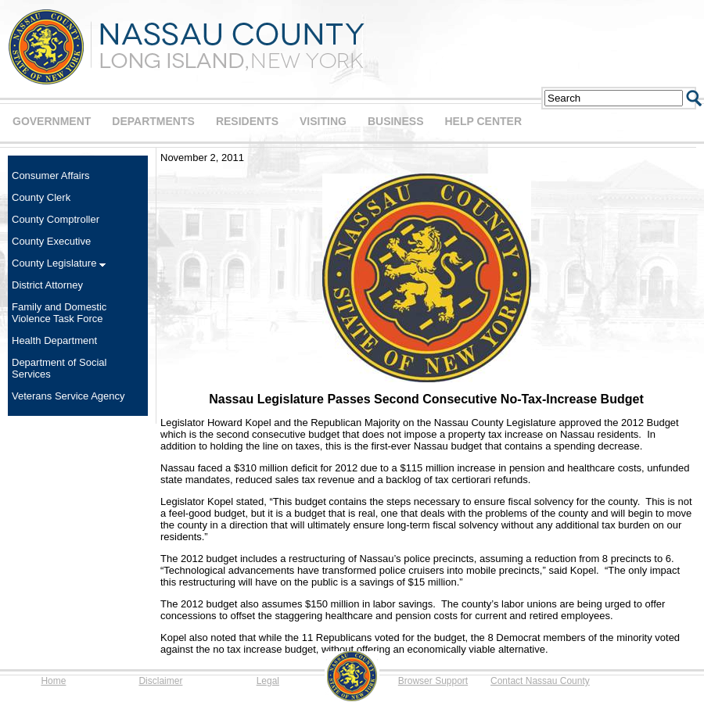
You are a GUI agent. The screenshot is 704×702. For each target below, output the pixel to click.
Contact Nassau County (540, 680)
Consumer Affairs (50, 175)
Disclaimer (160, 680)
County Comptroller (55, 219)
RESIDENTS (247, 121)
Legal (268, 680)
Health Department (54, 340)
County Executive (51, 241)
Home (53, 680)
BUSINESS (396, 121)
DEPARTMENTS (153, 121)
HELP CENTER (483, 121)
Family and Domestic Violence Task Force (59, 312)
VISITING (323, 121)
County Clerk (41, 197)
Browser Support (433, 680)
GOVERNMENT (52, 121)
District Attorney (47, 285)
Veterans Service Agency (68, 396)
